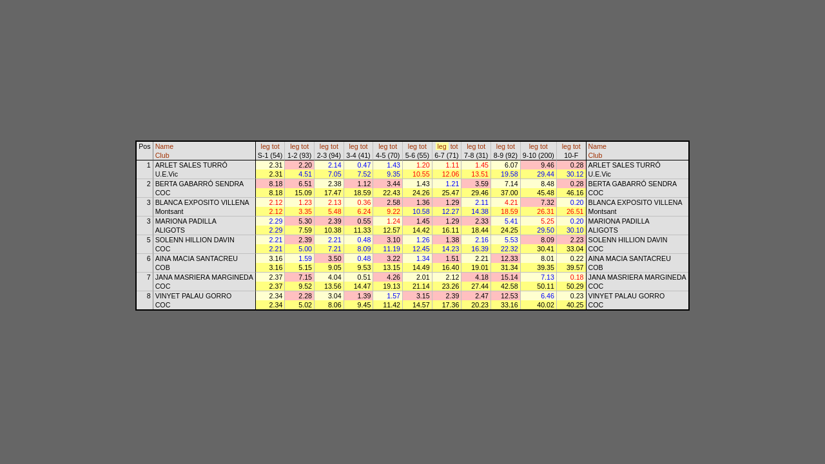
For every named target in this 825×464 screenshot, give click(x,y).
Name (164, 146)
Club (162, 155)
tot (276, 146)
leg (265, 146)
